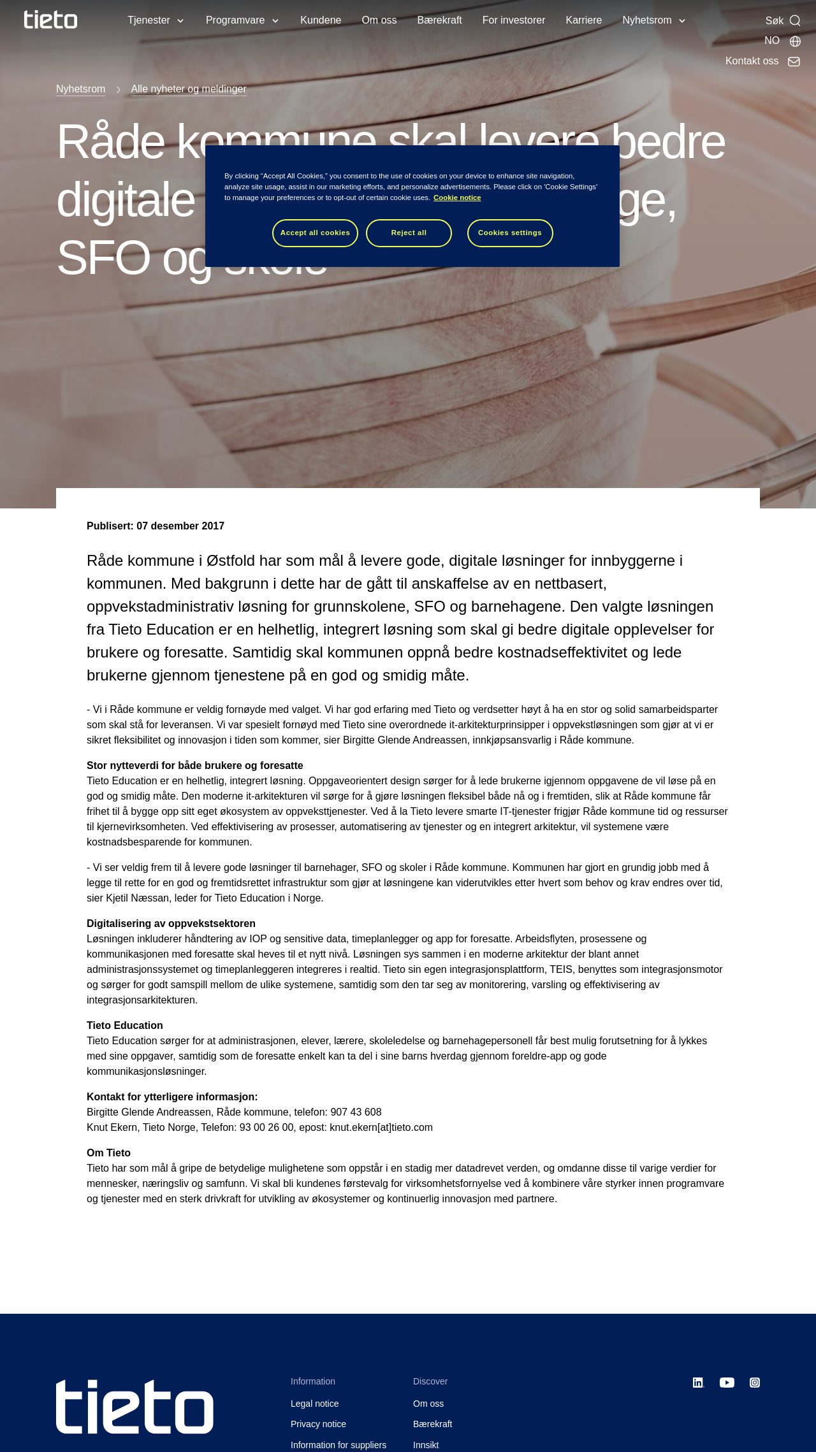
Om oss (379, 20)
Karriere (584, 20)
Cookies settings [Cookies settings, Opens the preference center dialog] (510, 232)
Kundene (320, 20)
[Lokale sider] (782, 40)
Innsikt (426, 1445)
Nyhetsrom (646, 20)
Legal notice (315, 1403)
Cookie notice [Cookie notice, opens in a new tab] (457, 197)
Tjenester (148, 20)
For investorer (514, 20)
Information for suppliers (338, 1445)
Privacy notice (318, 1424)
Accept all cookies (315, 232)
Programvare (235, 20)
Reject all (409, 232)
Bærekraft (440, 20)
